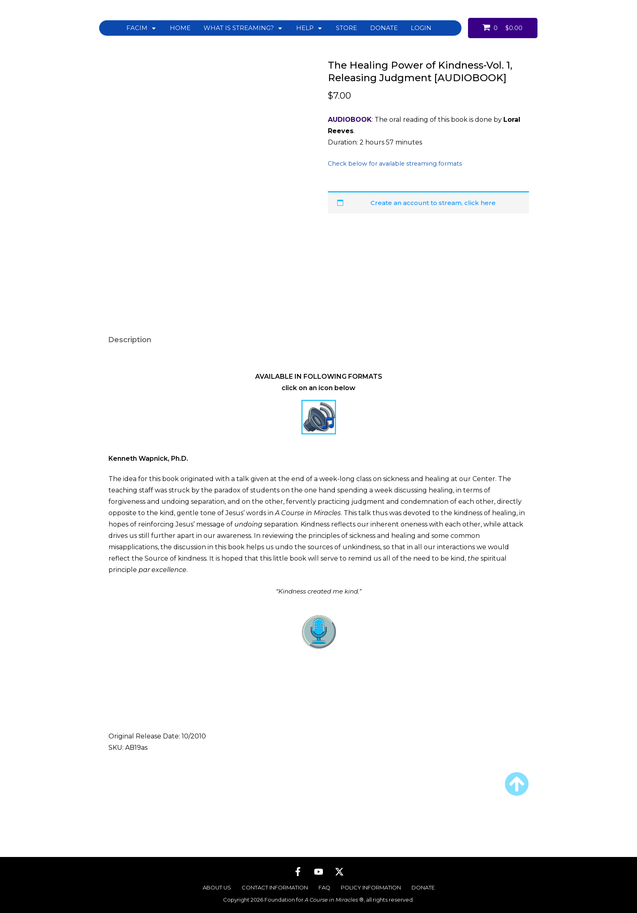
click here (480, 203)
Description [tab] (130, 354)
